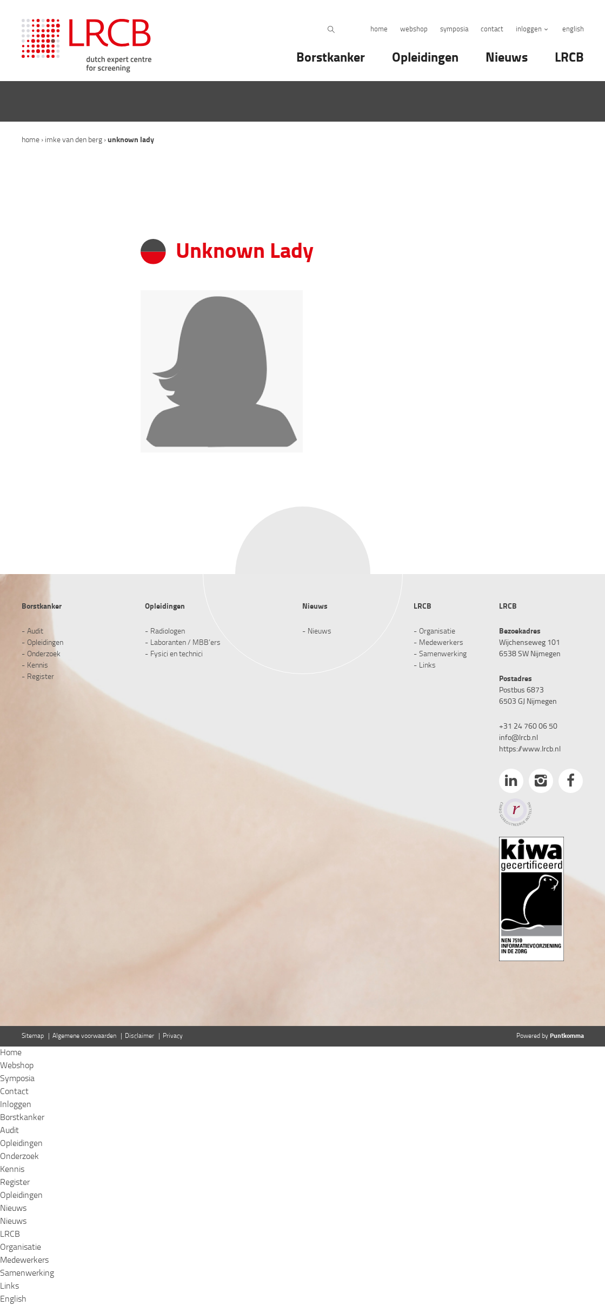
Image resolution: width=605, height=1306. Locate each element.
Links (427, 666)
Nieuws (507, 58)
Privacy (173, 1036)
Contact (492, 29)
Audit (35, 632)
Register (40, 677)
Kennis (37, 666)
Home (379, 29)
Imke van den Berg (73, 140)
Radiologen (167, 632)
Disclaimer (139, 1036)
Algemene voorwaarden (84, 1036)
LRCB (569, 58)
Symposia (454, 29)
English (573, 29)
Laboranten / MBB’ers (185, 643)
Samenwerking (443, 654)
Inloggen (529, 29)
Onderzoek (44, 654)
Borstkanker (330, 58)
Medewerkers (441, 643)
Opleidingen (425, 58)
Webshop (414, 29)
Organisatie (437, 632)
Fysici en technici (176, 654)
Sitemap (33, 1036)
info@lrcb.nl (518, 738)
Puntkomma (567, 1036)
